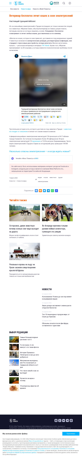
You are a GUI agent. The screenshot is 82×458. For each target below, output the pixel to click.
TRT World (45, 45)
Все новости (14, 9)
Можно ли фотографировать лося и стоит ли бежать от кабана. (23, 236)
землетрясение (43, 181)
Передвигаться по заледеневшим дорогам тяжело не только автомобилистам (24, 275)
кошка (46, 177)
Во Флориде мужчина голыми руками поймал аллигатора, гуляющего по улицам (55, 228)
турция (60, 177)
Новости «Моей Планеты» (42, 9)
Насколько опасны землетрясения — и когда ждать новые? (39, 151)
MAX (36, 158)
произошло (36, 141)
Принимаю (71, 434)
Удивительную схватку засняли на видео (56, 235)
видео (40, 177)
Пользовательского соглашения (48, 448)
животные (53, 177)
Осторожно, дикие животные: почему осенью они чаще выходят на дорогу (24, 228)
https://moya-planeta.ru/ (36, 441)
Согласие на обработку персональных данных (21, 452)
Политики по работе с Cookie (35, 450)
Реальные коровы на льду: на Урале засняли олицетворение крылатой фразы (22, 267)
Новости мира (26, 9)
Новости (47, 289)
